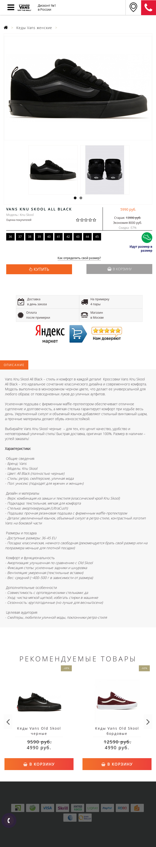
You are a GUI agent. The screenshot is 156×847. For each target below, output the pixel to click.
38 (29, 237)
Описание (14, 365)
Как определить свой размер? (79, 258)
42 (68, 237)
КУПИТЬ (41, 269)
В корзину (119, 269)
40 (49, 237)
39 (39, 237)
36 (10, 237)
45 (97, 237)
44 (87, 237)
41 (58, 237)
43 (77, 237)
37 (20, 237)
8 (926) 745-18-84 (148, 7)
